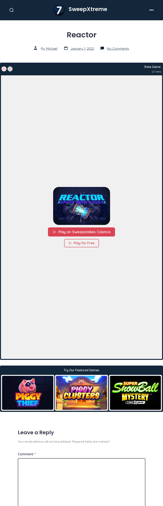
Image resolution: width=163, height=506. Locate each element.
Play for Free (81, 243)
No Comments (118, 48)
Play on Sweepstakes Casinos (81, 231)
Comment (26, 454)
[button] (81, 206)
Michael (51, 48)
